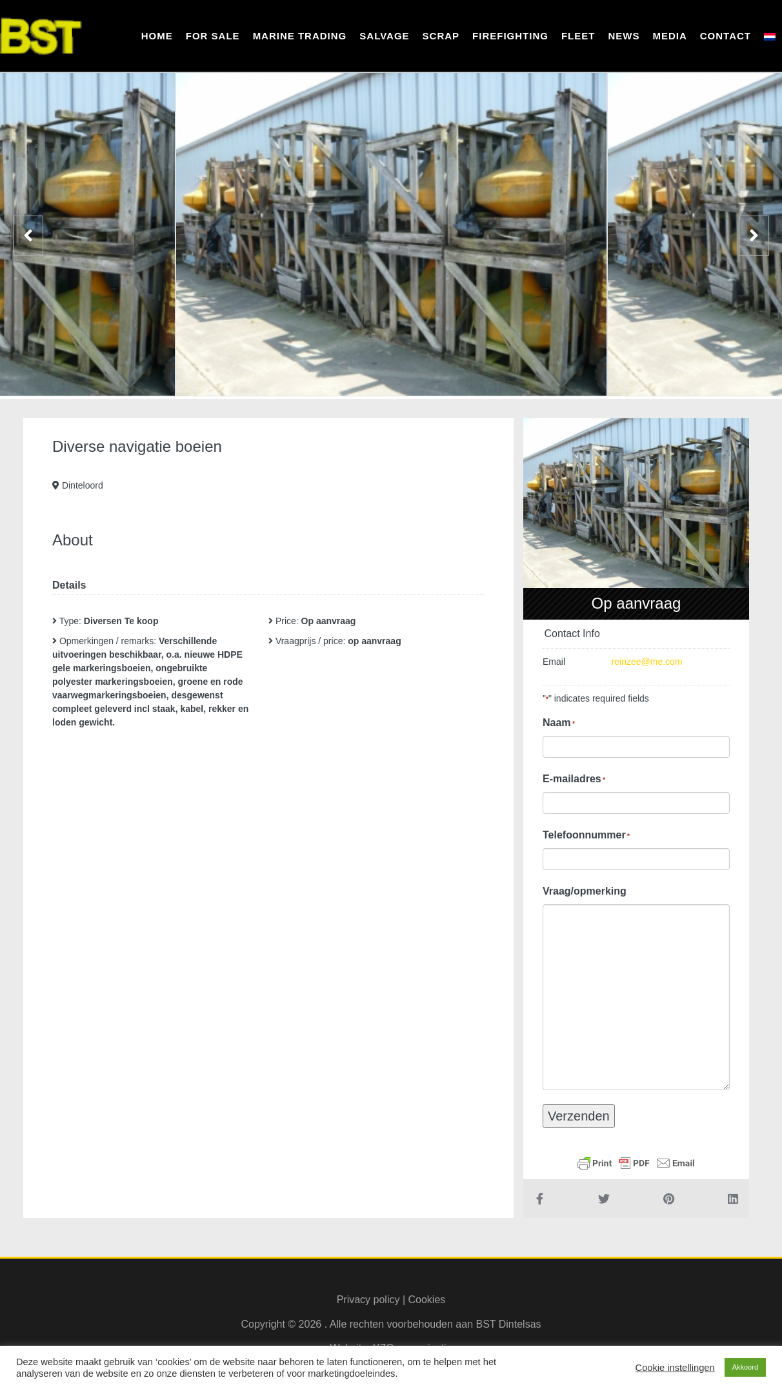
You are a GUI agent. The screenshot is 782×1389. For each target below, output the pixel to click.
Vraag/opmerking (585, 891)
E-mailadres (574, 779)
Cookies (427, 1299)
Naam (559, 723)
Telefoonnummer (586, 835)
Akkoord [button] (745, 1367)
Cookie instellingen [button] (675, 1368)
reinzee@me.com (647, 661)
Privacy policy (368, 1299)
